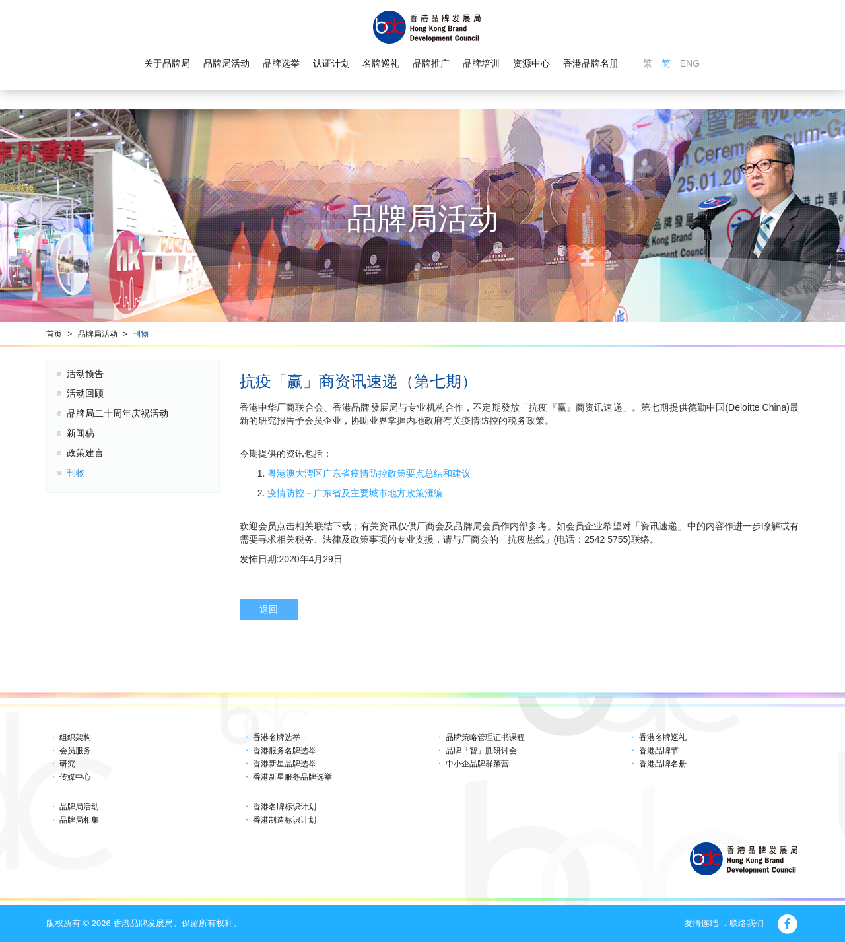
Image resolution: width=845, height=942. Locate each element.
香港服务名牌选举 (284, 750)
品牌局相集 (79, 819)
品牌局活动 (226, 63)
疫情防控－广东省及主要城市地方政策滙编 (354, 493)
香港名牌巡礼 (663, 737)
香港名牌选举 (276, 737)
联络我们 (746, 923)
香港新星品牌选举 (284, 763)
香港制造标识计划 (284, 819)
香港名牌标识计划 (284, 806)
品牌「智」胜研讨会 (481, 750)
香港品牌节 (659, 750)
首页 (54, 334)
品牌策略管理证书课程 (485, 737)
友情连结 (701, 923)
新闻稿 (80, 433)
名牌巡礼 (380, 63)
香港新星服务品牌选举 (292, 777)
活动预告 (85, 373)
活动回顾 (85, 393)
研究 (67, 763)
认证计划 (331, 63)
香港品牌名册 (591, 63)
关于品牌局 (167, 63)
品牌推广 (431, 63)
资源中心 (531, 63)
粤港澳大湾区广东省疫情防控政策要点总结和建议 (368, 473)
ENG (690, 63)
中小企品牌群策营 (477, 763)
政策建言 (85, 453)
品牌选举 (281, 63)
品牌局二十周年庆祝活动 (117, 413)
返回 (268, 609)
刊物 (141, 334)
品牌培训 (481, 63)
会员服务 (75, 750)
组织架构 (75, 737)
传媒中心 (75, 777)
